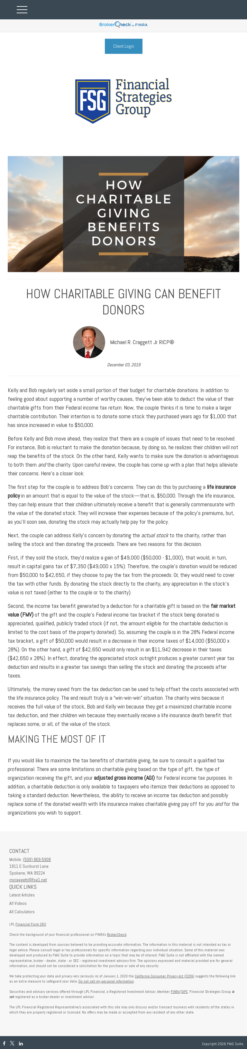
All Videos (18, 903)
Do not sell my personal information (106, 981)
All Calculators (22, 912)
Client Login (123, 46)
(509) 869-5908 (37, 859)
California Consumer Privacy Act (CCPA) (164, 976)
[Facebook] (4, 1043)
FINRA (175, 991)
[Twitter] (12, 1043)
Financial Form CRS (30, 924)
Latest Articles (22, 895)
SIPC (184, 991)
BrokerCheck (116, 934)
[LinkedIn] (21, 1043)
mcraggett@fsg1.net (28, 880)
